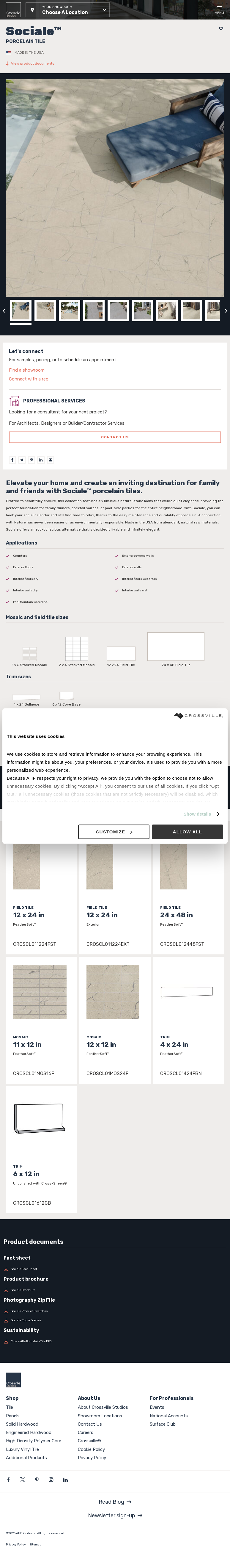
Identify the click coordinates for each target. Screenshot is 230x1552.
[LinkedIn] (41, 460)
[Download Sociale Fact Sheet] (115, 1269)
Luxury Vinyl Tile (22, 1449)
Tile (9, 1407)
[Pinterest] (31, 460)
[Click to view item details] (41, 890)
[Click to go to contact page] (115, 370)
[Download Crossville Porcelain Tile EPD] (115, 1341)
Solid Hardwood (22, 1424)
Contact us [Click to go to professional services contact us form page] (115, 437)
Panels (13, 1416)
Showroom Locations (100, 1416)
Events (157, 1407)
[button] (68, 9)
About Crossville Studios (103, 1407)
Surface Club (163, 1424)
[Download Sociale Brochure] (115, 1290)
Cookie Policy (91, 1449)
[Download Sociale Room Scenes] (115, 1320)
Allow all (187, 831)
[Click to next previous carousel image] (226, 310)
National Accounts (169, 1416)
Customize (114, 831)
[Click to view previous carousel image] (4, 310)
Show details (197, 814)
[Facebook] (12, 460)
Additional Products (26, 1457)
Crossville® (89, 1440)
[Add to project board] (219, 28)
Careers (85, 1432)
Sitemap (35, 1544)
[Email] (50, 460)
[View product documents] (115, 63)
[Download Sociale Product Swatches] (115, 1311)
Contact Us (90, 1424)
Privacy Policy (92, 1457)
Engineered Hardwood (28, 1432)
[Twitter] (22, 460)
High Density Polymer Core (33, 1440)
